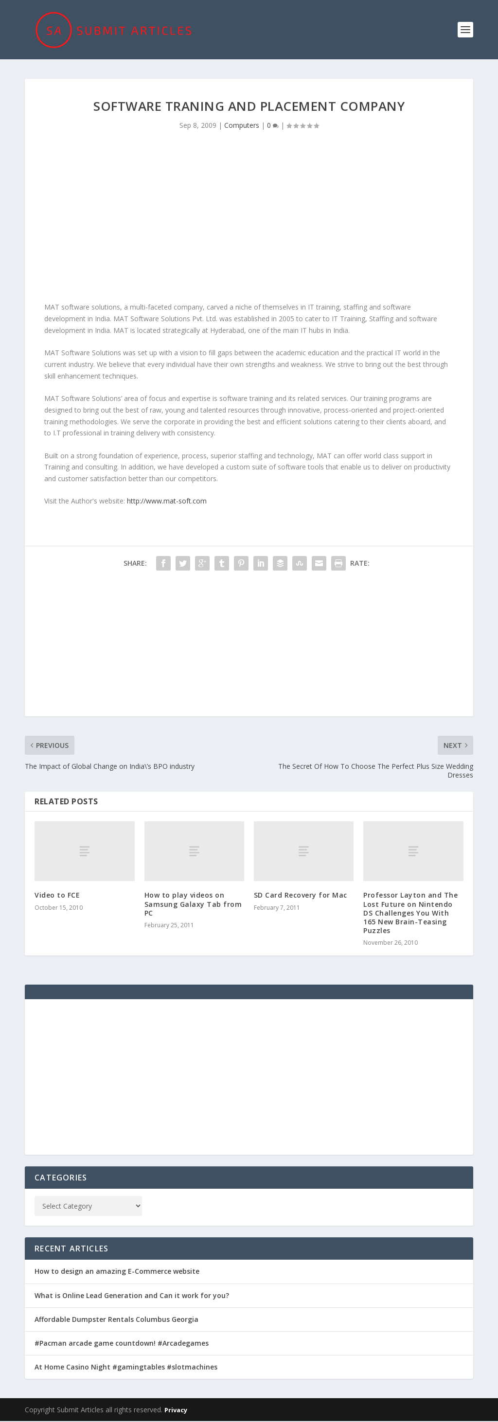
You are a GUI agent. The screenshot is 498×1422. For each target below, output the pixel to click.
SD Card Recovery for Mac (300, 896)
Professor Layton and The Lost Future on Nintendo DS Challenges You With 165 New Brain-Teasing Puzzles (410, 914)
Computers (241, 126)
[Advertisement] (249, 220)
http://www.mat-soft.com (167, 502)
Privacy (175, 1410)
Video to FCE (57, 896)
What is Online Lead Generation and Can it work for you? (132, 1296)
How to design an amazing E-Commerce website (117, 1272)
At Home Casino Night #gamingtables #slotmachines (126, 1367)
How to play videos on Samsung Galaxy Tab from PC (193, 905)
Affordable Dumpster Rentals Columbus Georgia (116, 1320)
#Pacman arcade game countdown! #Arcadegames (122, 1344)
